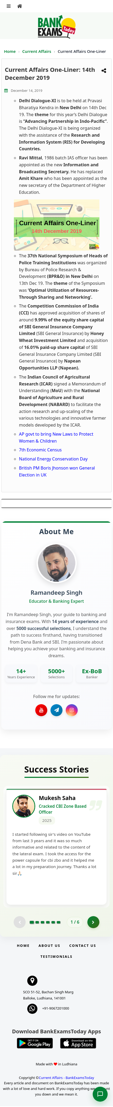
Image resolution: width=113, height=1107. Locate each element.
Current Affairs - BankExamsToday (66, 1078)
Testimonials (56, 957)
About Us (49, 946)
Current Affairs (37, 51)
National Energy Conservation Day (53, 459)
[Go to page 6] (58, 923)
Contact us (82, 946)
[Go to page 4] (48, 923)
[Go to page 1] (32, 923)
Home (10, 51)
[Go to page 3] (42, 923)
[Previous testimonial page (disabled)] (20, 923)
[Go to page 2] (37, 923)
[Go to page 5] (53, 923)
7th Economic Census (40, 450)
